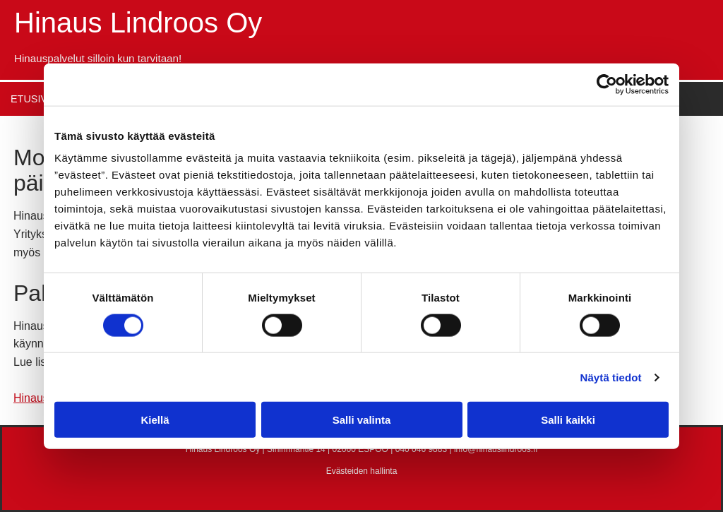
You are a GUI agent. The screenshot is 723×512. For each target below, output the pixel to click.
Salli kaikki (568, 420)
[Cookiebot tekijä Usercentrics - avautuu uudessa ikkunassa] (607, 84)
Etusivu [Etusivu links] (32, 99)
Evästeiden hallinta (362, 471)
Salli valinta (362, 420)
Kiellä (155, 420)
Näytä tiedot (611, 377)
